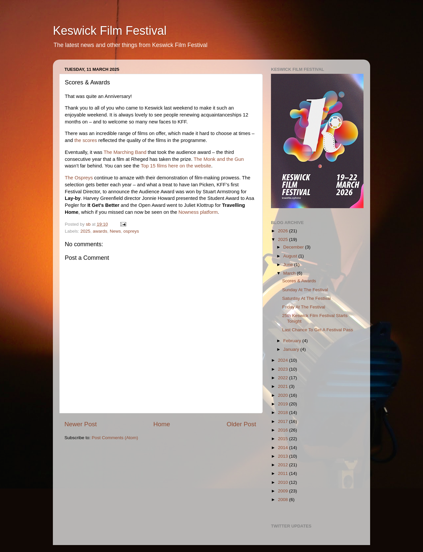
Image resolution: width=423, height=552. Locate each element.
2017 (283, 421)
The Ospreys (79, 177)
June (288, 264)
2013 (283, 456)
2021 (283, 386)
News (115, 231)
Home (161, 424)
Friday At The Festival (303, 306)
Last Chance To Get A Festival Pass (317, 329)
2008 (283, 499)
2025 (85, 231)
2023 (283, 369)
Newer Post (80, 424)
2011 (283, 473)
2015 (283, 438)
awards (100, 231)
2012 (283, 464)
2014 (283, 447)
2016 (283, 430)
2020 (283, 395)
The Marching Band (124, 152)
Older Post (241, 424)
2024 (283, 360)
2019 (283, 403)
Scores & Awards (299, 280)
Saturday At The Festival (306, 298)
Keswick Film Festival (110, 30)
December (294, 247)
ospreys (131, 231)
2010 (283, 482)
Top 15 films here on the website (176, 165)
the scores (85, 140)
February (292, 340)
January (291, 349)
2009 (283, 490)
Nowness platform (198, 212)
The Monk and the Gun (219, 159)
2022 (283, 377)
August (290, 255)
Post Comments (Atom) (115, 437)
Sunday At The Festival (305, 289)
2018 (283, 412)
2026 (283, 230)
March (290, 273)
